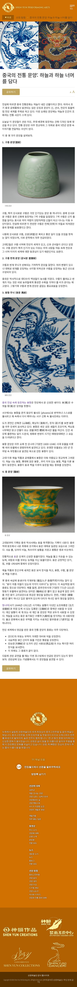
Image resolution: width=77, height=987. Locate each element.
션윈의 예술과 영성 (36, 809)
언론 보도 (33, 843)
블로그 (31, 860)
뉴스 (31, 849)
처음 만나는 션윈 (36, 793)
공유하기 (11, 91)
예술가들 (32, 815)
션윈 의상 (33, 884)
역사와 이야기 (34, 894)
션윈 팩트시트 (34, 803)
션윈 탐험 (21, 17)
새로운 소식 (33, 854)
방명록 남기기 (38, 774)
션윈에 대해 (34, 785)
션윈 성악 (33, 881)
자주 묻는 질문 (35, 819)
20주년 (32, 790)
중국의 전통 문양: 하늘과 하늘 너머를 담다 (51, 17)
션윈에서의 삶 (34, 800)
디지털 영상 (33, 888)
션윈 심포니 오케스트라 (38, 796)
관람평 (31, 840)
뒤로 (7, 17)
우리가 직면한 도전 (36, 806)
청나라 (5, 605)
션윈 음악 (33, 878)
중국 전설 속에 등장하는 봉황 (16, 402)
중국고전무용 (34, 874)
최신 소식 (33, 830)
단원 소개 (33, 836)
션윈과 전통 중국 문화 (38, 897)
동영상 (32, 825)
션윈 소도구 (33, 891)
